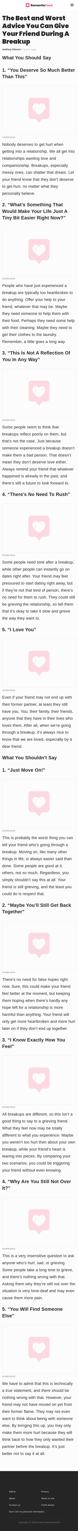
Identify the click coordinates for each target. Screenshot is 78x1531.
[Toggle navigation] (72, 5)
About (12, 1498)
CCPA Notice (47, 1505)
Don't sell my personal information (26, 1512)
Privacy (45, 1492)
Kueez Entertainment (49, 1522)
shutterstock (8, 137)
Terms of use (47, 1498)
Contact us (14, 1505)
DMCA (12, 1492)
